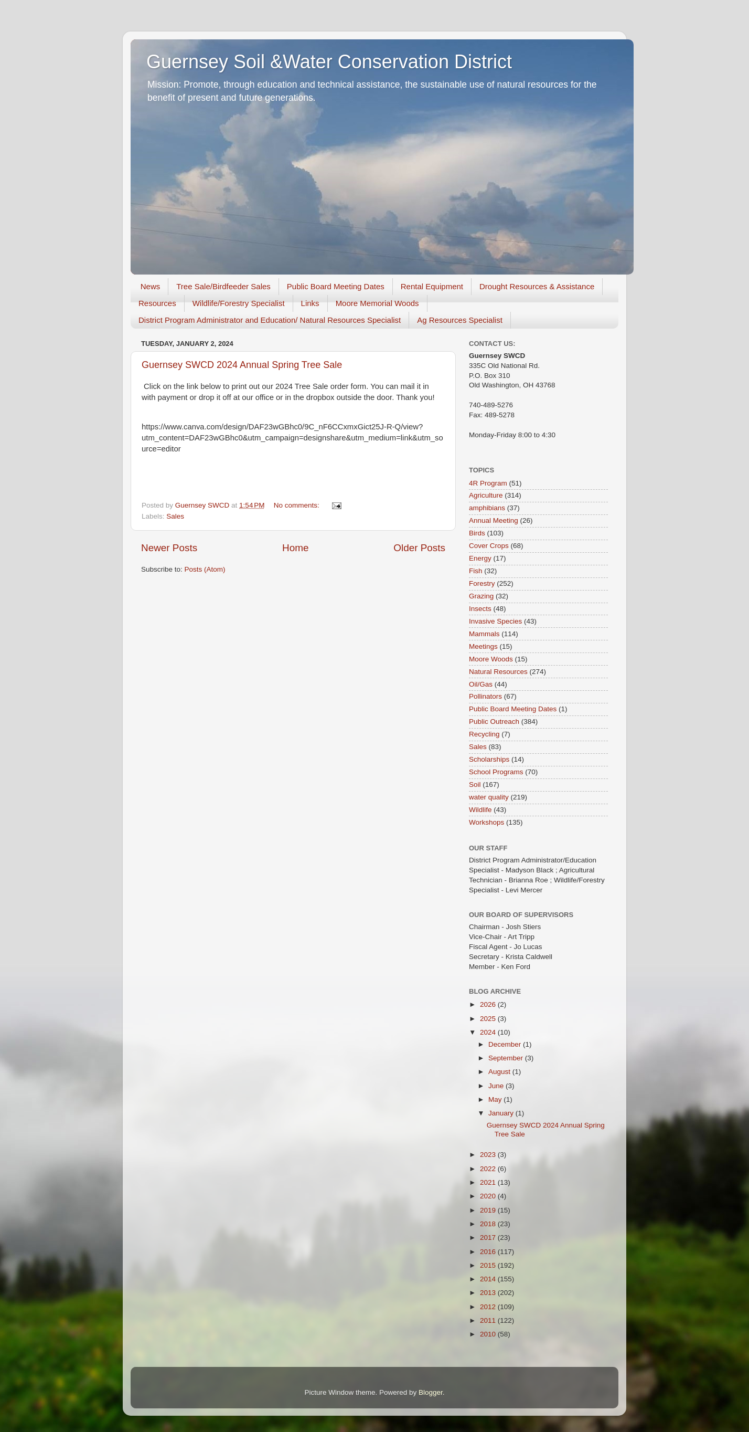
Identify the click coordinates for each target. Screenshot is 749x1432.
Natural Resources (498, 672)
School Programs (496, 772)
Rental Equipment (432, 286)
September (506, 1058)
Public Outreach (494, 721)
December (505, 1044)
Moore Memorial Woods (377, 303)
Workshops (486, 822)
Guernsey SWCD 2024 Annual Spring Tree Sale (242, 365)
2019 (489, 1210)
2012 (489, 1307)
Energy (480, 558)
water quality (489, 797)
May (496, 1099)
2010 (489, 1334)
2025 (489, 1019)
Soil (475, 784)
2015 (489, 1265)
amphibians (487, 508)
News (150, 286)
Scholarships (489, 759)
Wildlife (480, 810)
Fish (476, 571)
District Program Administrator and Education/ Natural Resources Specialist (269, 319)
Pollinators (485, 696)
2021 (489, 1182)
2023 (489, 1155)
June (497, 1086)
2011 (489, 1320)
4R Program (488, 483)
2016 (489, 1252)
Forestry (482, 583)
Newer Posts (169, 547)
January (502, 1113)
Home (295, 547)
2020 (489, 1196)
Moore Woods (491, 659)
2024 (489, 1032)
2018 (489, 1224)
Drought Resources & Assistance (536, 286)
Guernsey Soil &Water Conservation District (329, 61)
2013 (489, 1293)
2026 (489, 1004)
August (500, 1072)
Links (310, 303)
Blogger (431, 1392)
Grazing (481, 596)
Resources (157, 303)
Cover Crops (489, 546)
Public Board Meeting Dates (335, 286)
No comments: (298, 505)
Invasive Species (495, 621)
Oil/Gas (481, 684)
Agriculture (486, 495)
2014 (489, 1279)
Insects (480, 609)
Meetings (483, 646)
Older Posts (419, 547)
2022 (489, 1169)
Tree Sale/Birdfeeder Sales (223, 286)
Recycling (484, 734)
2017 (489, 1237)
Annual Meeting (493, 520)
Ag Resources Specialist (459, 319)
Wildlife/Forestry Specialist (238, 303)
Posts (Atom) (205, 569)
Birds (477, 533)
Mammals (484, 634)
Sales (175, 516)
